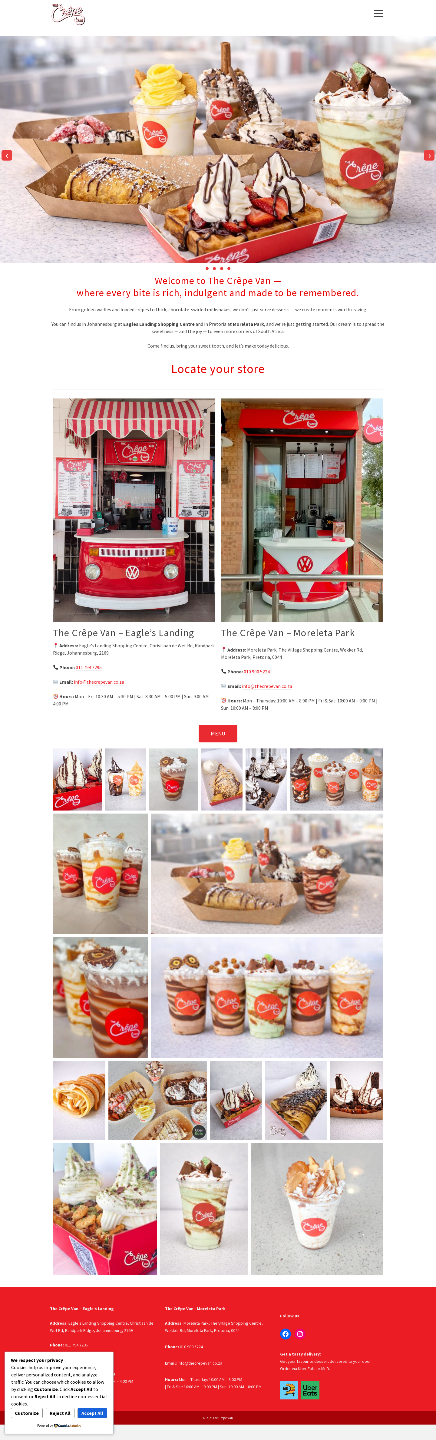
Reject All (60, 1413)
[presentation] (7, 155)
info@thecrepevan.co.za (99, 682)
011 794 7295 (89, 667)
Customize (27, 1413)
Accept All (92, 1413)
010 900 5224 (257, 672)
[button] (207, 269)
